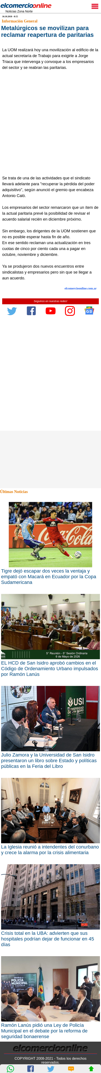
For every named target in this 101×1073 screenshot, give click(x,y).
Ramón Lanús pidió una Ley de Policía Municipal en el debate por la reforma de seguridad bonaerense (44, 1030)
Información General (19, 21)
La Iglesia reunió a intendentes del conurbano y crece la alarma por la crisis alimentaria (50, 849)
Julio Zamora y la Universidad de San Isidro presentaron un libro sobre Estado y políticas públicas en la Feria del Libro (49, 760)
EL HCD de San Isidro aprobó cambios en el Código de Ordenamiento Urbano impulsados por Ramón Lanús (49, 668)
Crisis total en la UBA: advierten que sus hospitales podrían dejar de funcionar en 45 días (47, 938)
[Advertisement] (50, 123)
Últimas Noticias (14, 492)
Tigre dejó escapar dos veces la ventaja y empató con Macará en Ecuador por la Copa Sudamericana (48, 576)
